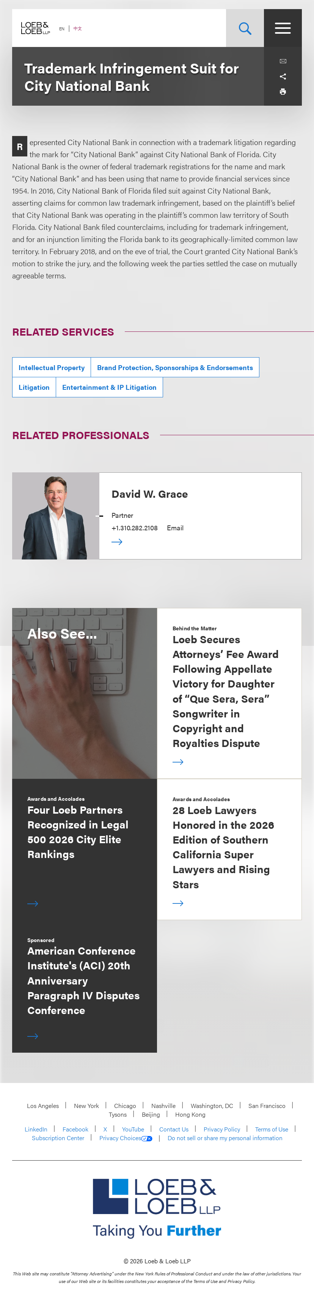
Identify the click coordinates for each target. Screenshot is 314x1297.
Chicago (125, 1105)
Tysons (118, 1114)
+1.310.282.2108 (134, 527)
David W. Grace (149, 493)
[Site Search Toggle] (245, 28)
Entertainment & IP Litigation (109, 387)
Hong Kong (190, 1114)
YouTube (133, 1129)
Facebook (75, 1129)
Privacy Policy (222, 1129)
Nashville (163, 1105)
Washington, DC (212, 1105)
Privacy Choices (125, 1137)
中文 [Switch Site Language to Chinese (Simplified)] (78, 28)
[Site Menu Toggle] (283, 28)
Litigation (34, 387)
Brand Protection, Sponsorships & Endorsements (175, 367)
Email (175, 527)
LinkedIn (36, 1129)
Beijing (151, 1114)
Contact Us (173, 1129)
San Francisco (267, 1105)
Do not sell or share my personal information (225, 1137)
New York (86, 1105)
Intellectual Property (52, 367)
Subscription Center (58, 1137)
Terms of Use (271, 1129)
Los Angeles (43, 1105)
